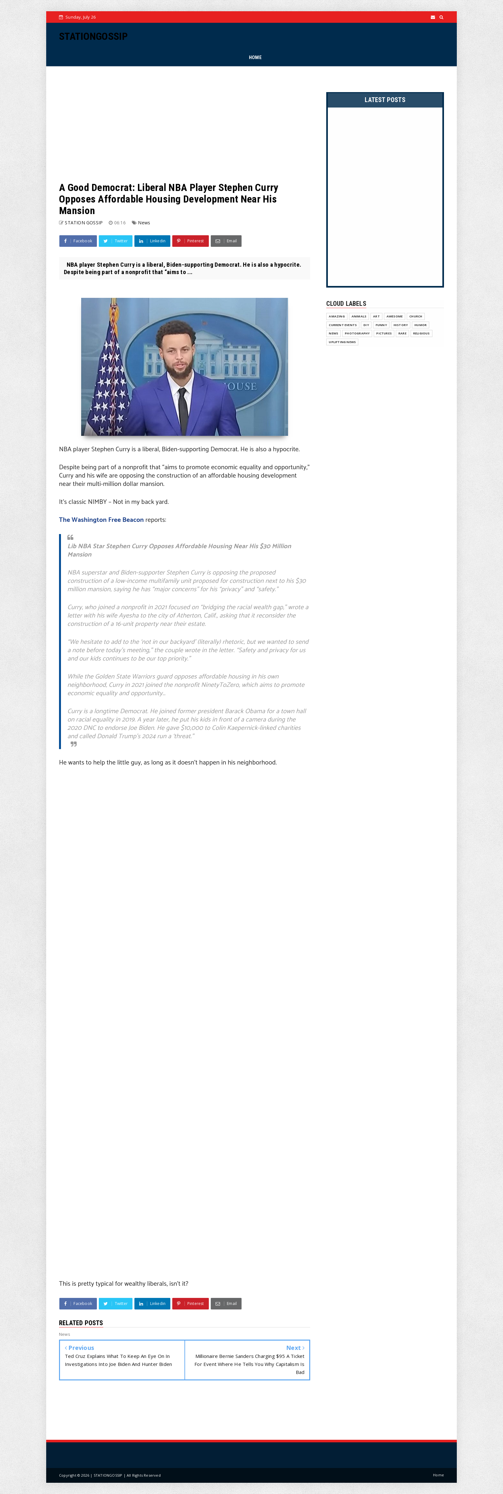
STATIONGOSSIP (93, 36)
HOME (255, 57)
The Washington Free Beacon (101, 520)
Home (438, 1475)
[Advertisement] (184, 124)
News (144, 223)
